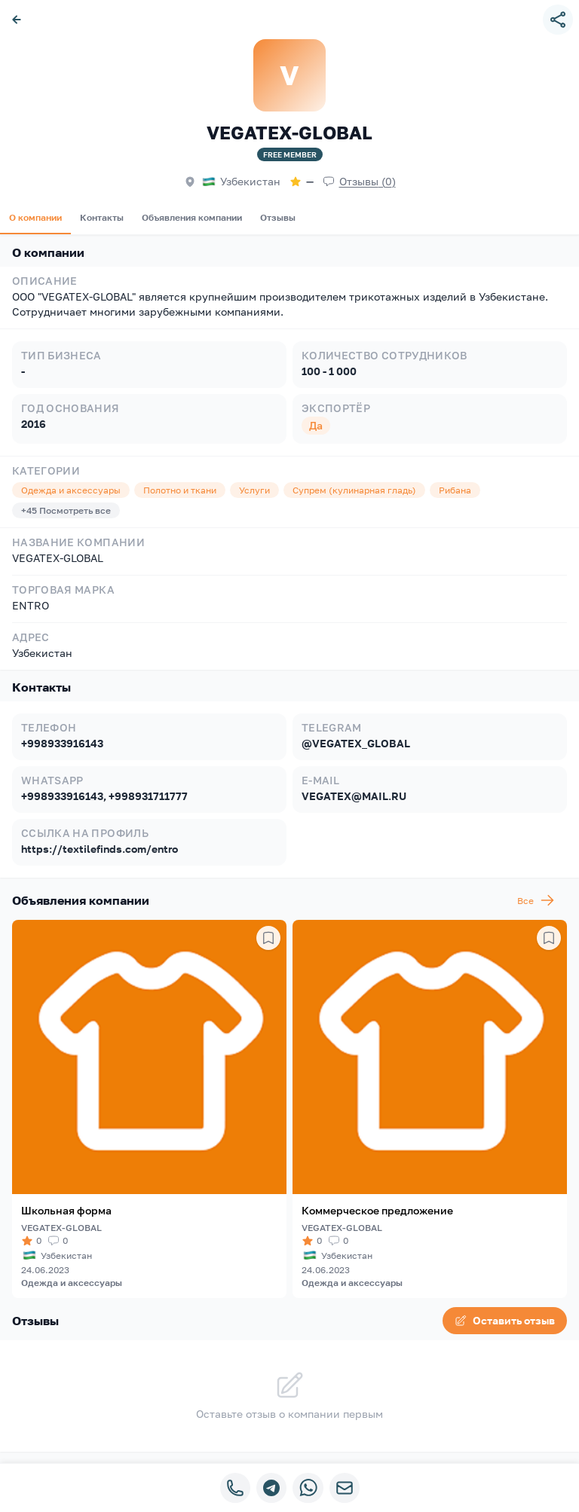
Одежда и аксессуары (71, 1282)
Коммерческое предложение (377, 1210)
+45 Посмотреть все (66, 510)
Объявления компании (192, 217)
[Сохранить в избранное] (268, 938)
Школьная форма (66, 1210)
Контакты (102, 217)
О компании (35, 217)
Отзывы (278, 217)
